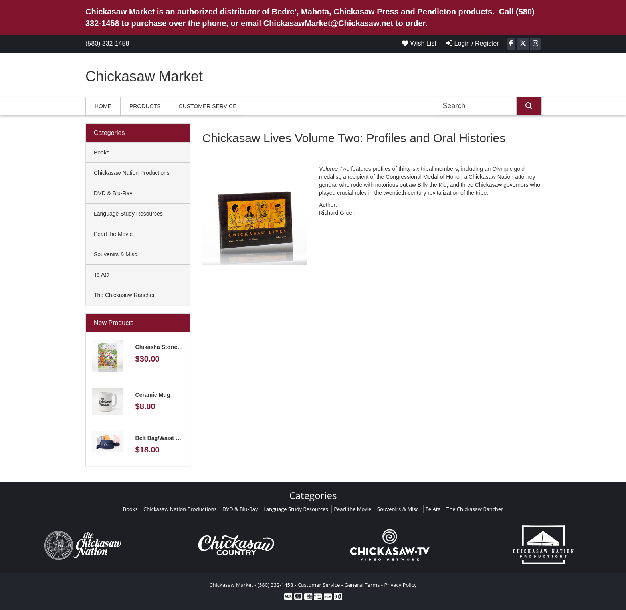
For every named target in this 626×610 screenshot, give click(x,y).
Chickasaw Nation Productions (132, 173)
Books (101, 152)
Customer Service (208, 106)
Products (145, 106)
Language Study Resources (128, 213)
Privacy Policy (400, 584)
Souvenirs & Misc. (116, 254)
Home (103, 106)
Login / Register (472, 43)
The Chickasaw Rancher (124, 295)
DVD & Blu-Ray (113, 193)
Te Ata (101, 274)
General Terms (362, 584)
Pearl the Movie (113, 234)
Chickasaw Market (144, 76)
